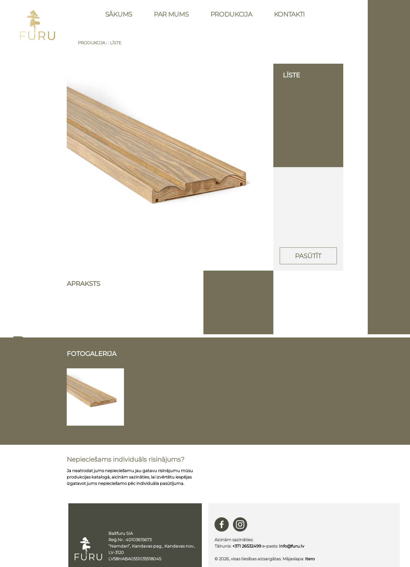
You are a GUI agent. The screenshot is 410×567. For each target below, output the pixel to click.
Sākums (118, 14)
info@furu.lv (291, 546)
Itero (310, 558)
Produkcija (231, 14)
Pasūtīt (308, 256)
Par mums (171, 14)
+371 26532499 (246, 546)
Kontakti (289, 14)
